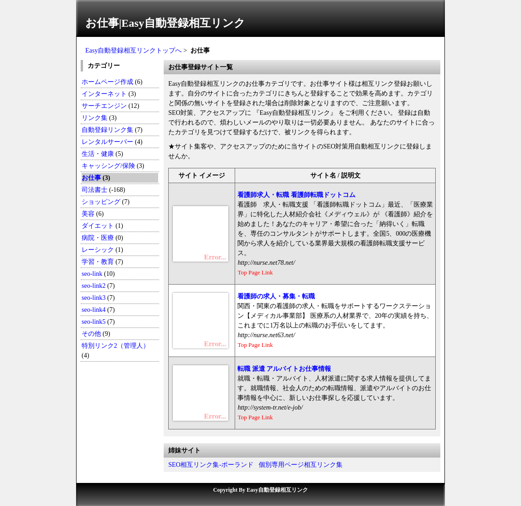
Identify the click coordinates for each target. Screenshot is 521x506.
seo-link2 (94, 285)
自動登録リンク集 (107, 129)
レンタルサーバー (107, 141)
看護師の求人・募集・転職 (276, 296)
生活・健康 (98, 153)
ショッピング (101, 201)
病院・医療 (98, 237)
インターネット (104, 93)
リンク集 (94, 117)
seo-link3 (94, 297)
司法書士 (94, 189)
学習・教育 (98, 261)
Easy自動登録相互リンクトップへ (133, 50)
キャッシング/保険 (108, 165)
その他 (91, 333)
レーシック (98, 249)
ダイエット (98, 225)
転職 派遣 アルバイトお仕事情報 (284, 368)
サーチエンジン (104, 105)
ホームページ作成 (107, 81)
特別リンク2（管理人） (115, 345)
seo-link (92, 273)
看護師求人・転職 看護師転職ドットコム (296, 194)
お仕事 (91, 177)
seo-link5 (94, 321)
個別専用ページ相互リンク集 (301, 464)
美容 (88, 213)
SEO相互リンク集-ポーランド (211, 464)
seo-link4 (94, 309)
